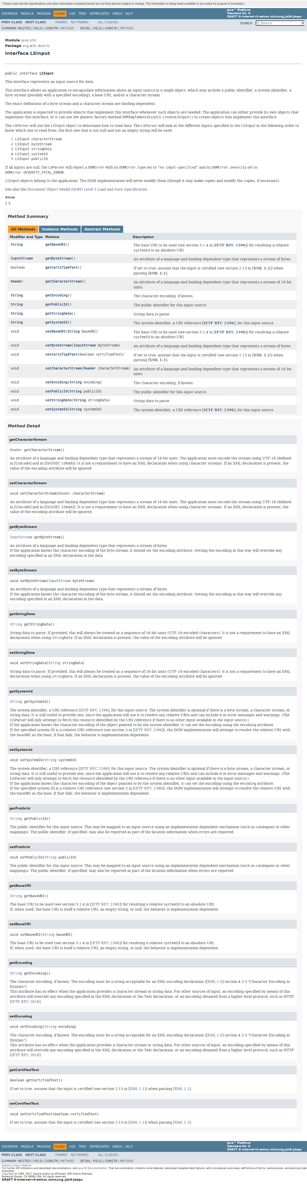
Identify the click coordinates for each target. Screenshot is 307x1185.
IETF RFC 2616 (25, 1002)
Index (117, 13)
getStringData (58, 313)
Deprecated (99, 13)
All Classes (108, 22)
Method (67, 28)
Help (129, 13)
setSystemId (56, 409)
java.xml (28, 40)
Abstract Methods (102, 229)
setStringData (58, 400)
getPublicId (56, 304)
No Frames (80, 22)
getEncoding (56, 295)
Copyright (8, 1173)
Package (44, 13)
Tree (82, 13)
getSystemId (56, 322)
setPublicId (56, 391)
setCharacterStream (63, 368)
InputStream (22, 258)
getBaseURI (55, 244)
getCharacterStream (63, 281)
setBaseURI (55, 331)
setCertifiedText (61, 354)
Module (27, 13)
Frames (61, 22)
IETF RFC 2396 (230, 245)
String (17, 244)
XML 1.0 (214, 982)
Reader (17, 281)
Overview (10, 13)
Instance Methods (60, 229)
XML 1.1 (261, 268)
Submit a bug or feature (16, 1165)
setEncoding (56, 382)
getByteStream (58, 258)
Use (72, 13)
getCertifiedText (61, 267)
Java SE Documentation (92, 1168)
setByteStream (58, 345)
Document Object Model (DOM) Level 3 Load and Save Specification (87, 189)
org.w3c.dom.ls (36, 46)
